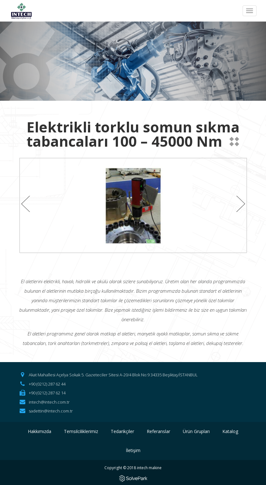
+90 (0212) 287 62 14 (47, 393)
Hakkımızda (39, 431)
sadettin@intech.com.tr (51, 411)
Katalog (230, 431)
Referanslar (158, 431)
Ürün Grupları (196, 431)
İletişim (133, 450)
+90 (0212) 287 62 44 (47, 384)
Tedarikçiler (122, 431)
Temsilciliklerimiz (81, 431)
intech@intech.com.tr (49, 402)
